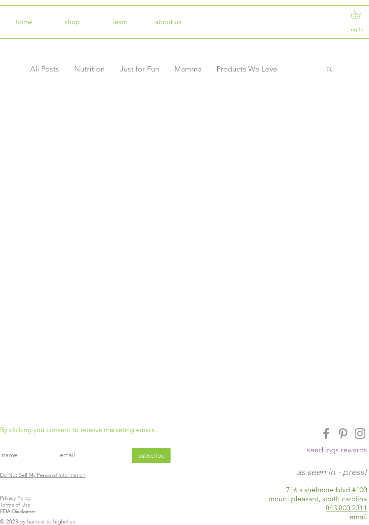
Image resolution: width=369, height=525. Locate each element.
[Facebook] (326, 433)
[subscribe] (151, 455)
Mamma (187, 68)
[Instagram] (360, 433)
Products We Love (247, 68)
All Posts (44, 68)
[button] (359, 14)
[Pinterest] (343, 433)
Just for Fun (139, 68)
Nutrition (89, 68)
